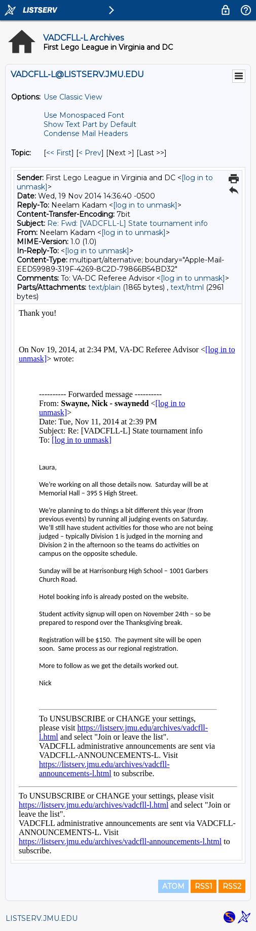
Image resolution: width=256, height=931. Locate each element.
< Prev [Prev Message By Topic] (90, 152)
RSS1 (203, 886)
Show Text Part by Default (90, 124)
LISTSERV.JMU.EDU (42, 918)
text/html (187, 287)
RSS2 (232, 886)
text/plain (104, 287)
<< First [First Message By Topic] (58, 152)
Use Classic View (73, 97)
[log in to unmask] (145, 205)
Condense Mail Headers (86, 133)
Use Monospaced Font (84, 115)
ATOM (173, 886)
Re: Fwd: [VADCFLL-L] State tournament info (127, 223)
